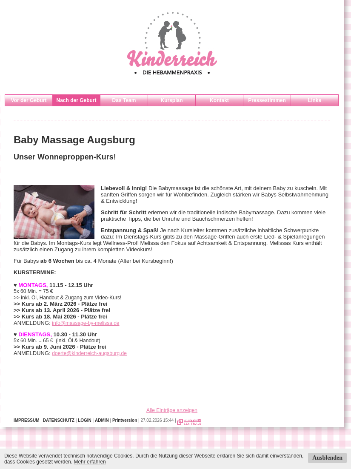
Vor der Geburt (29, 100)
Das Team (124, 100)
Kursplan (171, 100)
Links (314, 100)
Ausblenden (327, 458)
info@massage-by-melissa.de (85, 323)
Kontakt (219, 100)
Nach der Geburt (76, 100)
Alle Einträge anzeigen (171, 410)
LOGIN (84, 420)
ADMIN (102, 420)
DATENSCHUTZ (58, 420)
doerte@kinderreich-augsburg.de (89, 353)
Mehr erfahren (90, 462)
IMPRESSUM (27, 420)
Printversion (124, 420)
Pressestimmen (267, 100)
